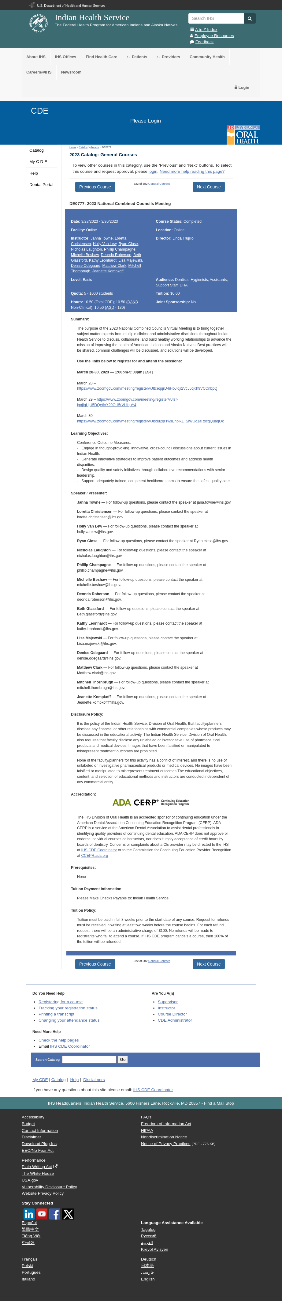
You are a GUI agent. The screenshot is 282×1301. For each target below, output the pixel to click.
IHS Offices (65, 57)
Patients (137, 57)
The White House (38, 1173)
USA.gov (30, 1180)
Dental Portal (41, 184)
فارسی (147, 1272)
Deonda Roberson (116, 255)
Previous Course (95, 186)
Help (33, 173)
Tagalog (148, 1229)
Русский (148, 1236)
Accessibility (33, 1117)
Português (31, 1272)
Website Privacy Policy (43, 1193)
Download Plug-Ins (39, 1143)
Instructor (166, 1008)
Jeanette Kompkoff (108, 271)
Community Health (207, 57)
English (148, 1279)
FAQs (146, 1117)
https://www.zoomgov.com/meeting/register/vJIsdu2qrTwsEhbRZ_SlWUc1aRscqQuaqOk (150, 421)
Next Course (209, 186)
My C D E (38, 161)
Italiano (28, 1279)
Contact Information (40, 1130)
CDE (39, 110)
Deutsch (148, 1259)
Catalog (36, 150)
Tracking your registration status (68, 1008)
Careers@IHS (39, 72)
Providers (168, 57)
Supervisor (168, 1002)
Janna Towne (102, 238)
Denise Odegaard (85, 265)
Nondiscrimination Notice (164, 1137)
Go (122, 1059)
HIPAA (147, 1130)
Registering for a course (61, 1002)
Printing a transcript (56, 1014)
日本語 (147, 1265)
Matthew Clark (114, 265)
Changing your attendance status (69, 1020)
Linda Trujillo (183, 238)
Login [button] (242, 87)
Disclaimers (94, 1079)
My (40, 1079)
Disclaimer (31, 1137)
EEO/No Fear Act (38, 1150)
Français (30, 1259)
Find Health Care (101, 57)
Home (72, 147)
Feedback (204, 42)
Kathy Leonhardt (103, 260)
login (153, 171)
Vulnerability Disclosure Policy (49, 1187)
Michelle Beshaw (85, 255)
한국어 (28, 1242)
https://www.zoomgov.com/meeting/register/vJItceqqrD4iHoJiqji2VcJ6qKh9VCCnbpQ (147, 388)
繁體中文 (30, 1229)
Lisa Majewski (130, 260)
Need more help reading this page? (192, 171)
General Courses (159, 183)
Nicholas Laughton (86, 249)
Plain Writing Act (37, 1166)
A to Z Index (206, 29)
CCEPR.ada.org (94, 855)
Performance (34, 1160)
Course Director (172, 1014)
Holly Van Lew (105, 244)
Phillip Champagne (119, 249)
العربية (147, 1242)
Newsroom (71, 72)
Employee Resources (214, 35)
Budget (28, 1123)
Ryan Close (128, 244)
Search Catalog (48, 1059)
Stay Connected (37, 1203)
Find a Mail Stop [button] (219, 1103)
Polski (27, 1265)
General (94, 147)
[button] (249, 18)
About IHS (36, 57)
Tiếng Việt (31, 1236)
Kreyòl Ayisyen (154, 1249)
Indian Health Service (92, 17)
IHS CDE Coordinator (99, 850)
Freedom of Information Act (166, 1123)
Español (29, 1222)
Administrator (175, 1020)
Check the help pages (59, 1040)
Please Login (145, 121)
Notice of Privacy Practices (166, 1143)
